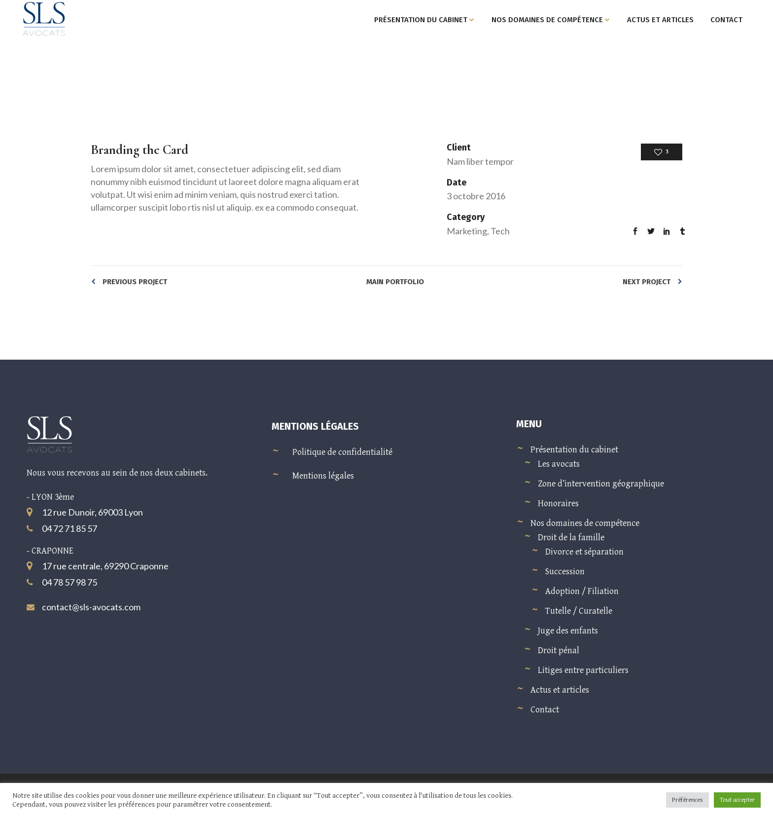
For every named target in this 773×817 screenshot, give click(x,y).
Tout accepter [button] (737, 800)
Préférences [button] (687, 800)
